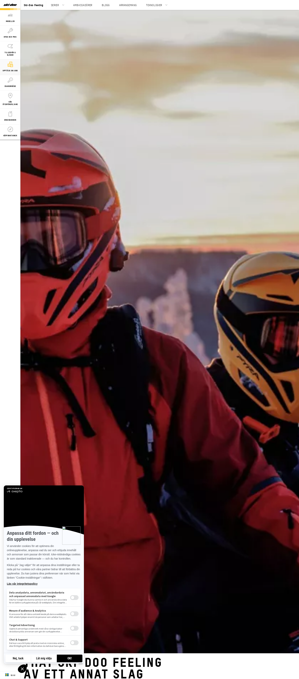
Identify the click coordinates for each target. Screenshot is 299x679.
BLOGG (106, 5)
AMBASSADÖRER (82, 5)
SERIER (55, 5)
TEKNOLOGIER (154, 5)
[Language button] (10, 675)
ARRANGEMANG (128, 5)
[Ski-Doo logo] (10, 5)
